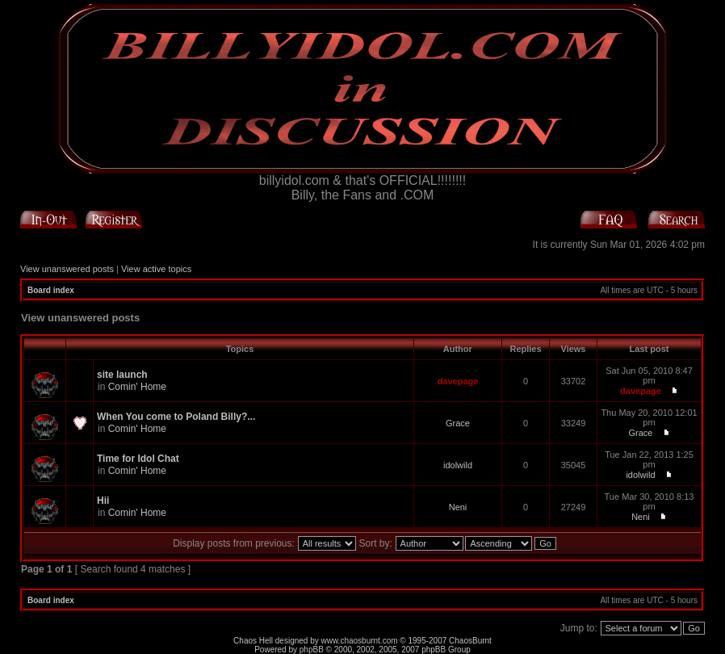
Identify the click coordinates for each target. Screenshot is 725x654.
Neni (458, 507)
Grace (458, 423)
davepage (458, 381)
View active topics (156, 269)
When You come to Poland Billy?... (176, 416)
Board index (50, 290)
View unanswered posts (67, 269)
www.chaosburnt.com (359, 640)
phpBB (312, 649)
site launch (122, 374)
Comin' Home (137, 386)
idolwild (457, 465)
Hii (103, 500)
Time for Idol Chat (138, 458)
